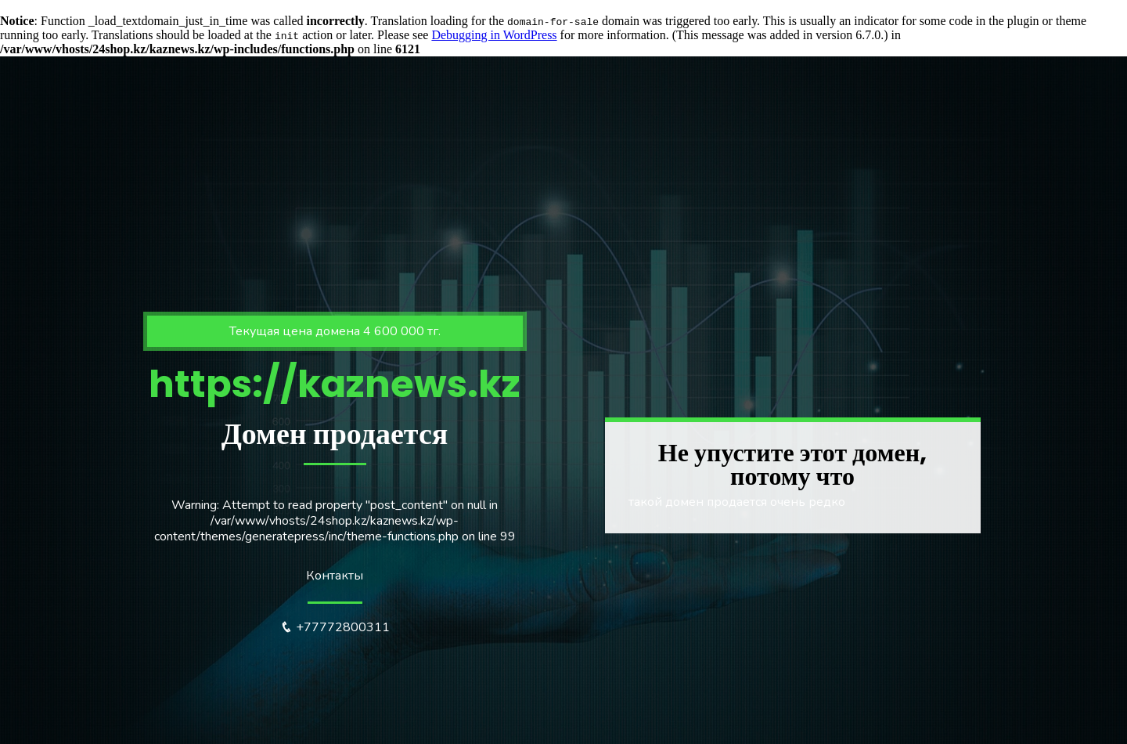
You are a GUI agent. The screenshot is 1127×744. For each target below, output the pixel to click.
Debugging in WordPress (493, 35)
